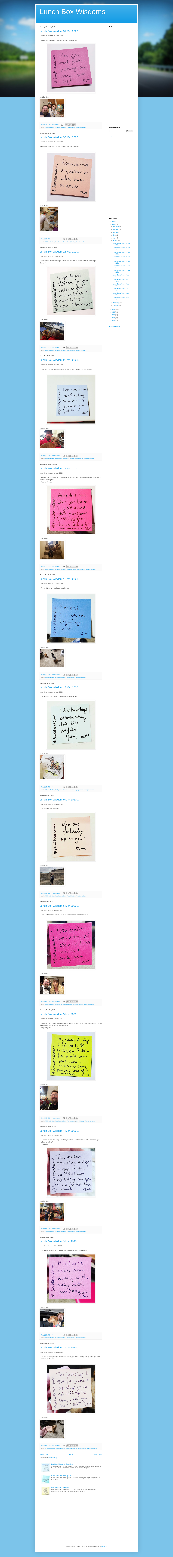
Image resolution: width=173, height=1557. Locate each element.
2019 (113, 309)
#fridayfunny (58, 458)
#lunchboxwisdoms (60, 127)
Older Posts (98, 1454)
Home (71, 1454)
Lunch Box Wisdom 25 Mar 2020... (60, 251)
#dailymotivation (49, 127)
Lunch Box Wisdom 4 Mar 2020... (59, 1130)
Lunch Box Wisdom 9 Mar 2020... (59, 799)
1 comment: (55, 124)
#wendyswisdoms (81, 127)
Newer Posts (44, 1454)
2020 (113, 224)
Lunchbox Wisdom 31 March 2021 (62, 1464)
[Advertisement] (121, 87)
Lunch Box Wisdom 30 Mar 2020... (60, 137)
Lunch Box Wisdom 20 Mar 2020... (60, 359)
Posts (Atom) (52, 1457)
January (116, 306)
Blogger (103, 1546)
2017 (113, 315)
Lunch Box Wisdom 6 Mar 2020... (59, 905)
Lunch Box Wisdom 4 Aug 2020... (62, 1476)
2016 (113, 317)
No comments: (56, 239)
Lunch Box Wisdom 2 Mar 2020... (59, 1347)
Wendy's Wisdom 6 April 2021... (61, 1487)
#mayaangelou (71, 1121)
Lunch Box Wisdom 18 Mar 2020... (60, 468)
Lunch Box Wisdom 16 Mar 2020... (60, 579)
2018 (113, 312)
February (116, 303)
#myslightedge (71, 127)
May (114, 235)
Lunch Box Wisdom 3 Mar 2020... (59, 1241)
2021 (113, 221)
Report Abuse (114, 326)
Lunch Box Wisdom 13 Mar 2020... (60, 687)
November (116, 227)
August (115, 232)
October (116, 229)
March (115, 241)
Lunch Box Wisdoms (72, 12)
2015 (113, 320)
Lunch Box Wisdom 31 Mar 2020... (60, 31)
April (115, 238)
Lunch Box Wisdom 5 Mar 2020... (59, 1014)
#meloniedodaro (71, 569)
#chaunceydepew (50, 1448)
